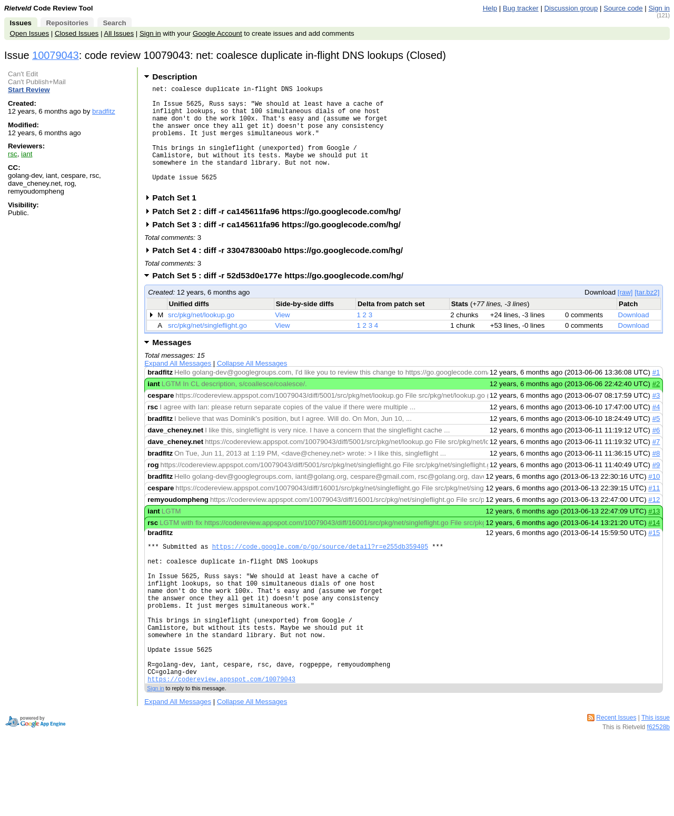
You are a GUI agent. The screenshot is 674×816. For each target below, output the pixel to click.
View (282, 337)
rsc (12, 154)
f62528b (658, 779)
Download (633, 337)
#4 (656, 429)
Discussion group (571, 8)
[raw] (625, 314)
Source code (622, 8)
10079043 (55, 55)
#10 (654, 498)
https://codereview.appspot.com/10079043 (221, 731)
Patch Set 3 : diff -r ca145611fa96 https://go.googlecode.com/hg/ (280, 246)
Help (490, 8)
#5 (656, 441)
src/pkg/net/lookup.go (201, 337)
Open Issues (29, 33)
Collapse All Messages (252, 385)
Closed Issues (76, 33)
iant (26, 154)
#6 (656, 452)
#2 (656, 406)
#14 (654, 545)
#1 (656, 394)
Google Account (217, 33)
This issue (655, 769)
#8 (656, 475)
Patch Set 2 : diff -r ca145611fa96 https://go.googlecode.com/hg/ (280, 233)
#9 (656, 487)
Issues (21, 23)
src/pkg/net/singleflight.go (207, 347)
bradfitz (103, 111)
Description (174, 76)
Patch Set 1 (177, 219)
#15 (654, 555)
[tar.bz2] (647, 314)
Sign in (659, 8)
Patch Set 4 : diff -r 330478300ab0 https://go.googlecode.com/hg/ (281, 272)
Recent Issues (616, 769)
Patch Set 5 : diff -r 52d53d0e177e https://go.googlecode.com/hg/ (281, 297)
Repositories (67, 23)
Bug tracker (521, 8)
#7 (656, 464)
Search (114, 23)
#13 (654, 533)
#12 (654, 522)
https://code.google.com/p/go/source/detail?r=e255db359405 (320, 570)
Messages (171, 364)
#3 (656, 417)
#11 (654, 510)
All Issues (119, 33)
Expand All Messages (177, 385)
